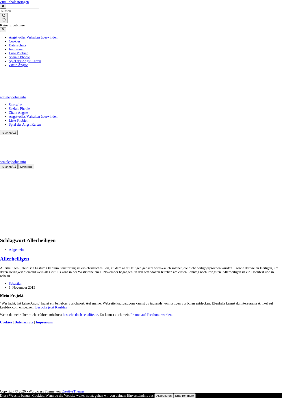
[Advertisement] (141, 202)
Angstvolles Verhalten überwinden (33, 116)
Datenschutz (24, 322)
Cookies (6, 322)
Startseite (15, 104)
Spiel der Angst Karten (25, 124)
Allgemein (16, 249)
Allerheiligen (14, 259)
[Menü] (26, 166)
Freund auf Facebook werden (151, 315)
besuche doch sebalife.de (80, 315)
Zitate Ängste (18, 112)
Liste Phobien (18, 120)
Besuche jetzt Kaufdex (51, 307)
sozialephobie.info (13, 97)
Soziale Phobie (19, 108)
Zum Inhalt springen (14, 2)
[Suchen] (9, 132)
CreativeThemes (73, 391)
